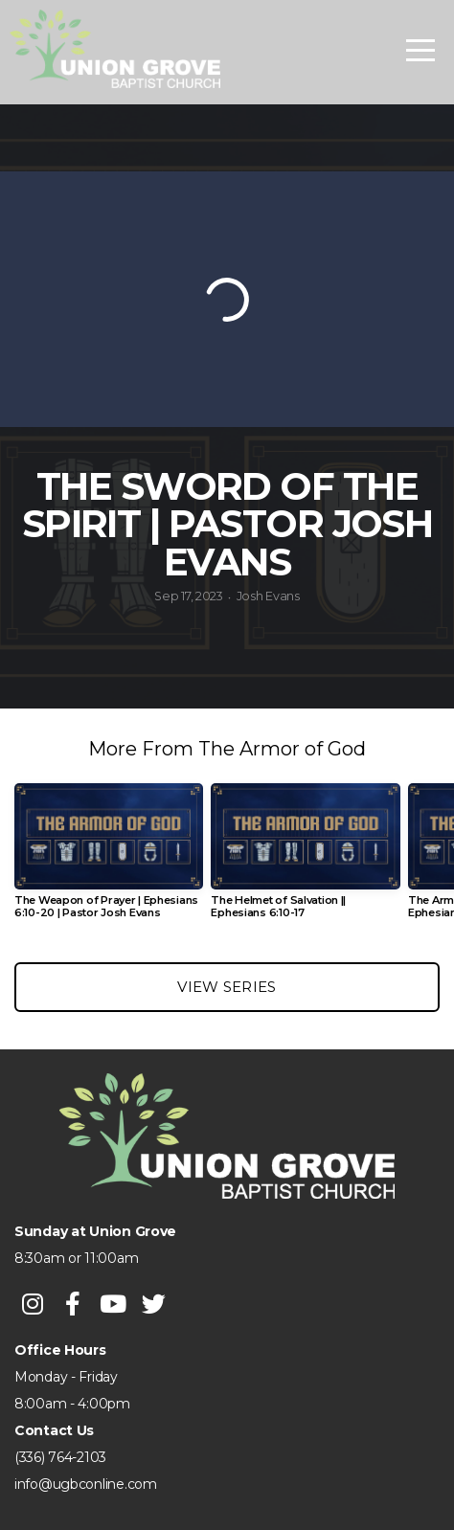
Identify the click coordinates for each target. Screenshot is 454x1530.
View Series (226, 987)
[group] (108, 858)
